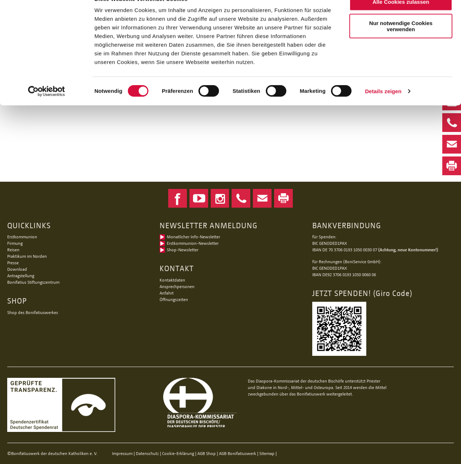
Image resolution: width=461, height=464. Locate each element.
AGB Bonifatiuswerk (237, 453)
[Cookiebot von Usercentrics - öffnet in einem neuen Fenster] (46, 107)
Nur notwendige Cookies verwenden (401, 42)
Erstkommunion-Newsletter (193, 243)
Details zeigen (383, 107)
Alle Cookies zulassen (400, 18)
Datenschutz (147, 453)
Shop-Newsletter (182, 249)
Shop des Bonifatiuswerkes (32, 312)
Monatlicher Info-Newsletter (193, 236)
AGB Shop (206, 453)
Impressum (122, 453)
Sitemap (266, 453)
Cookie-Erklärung (178, 453)
